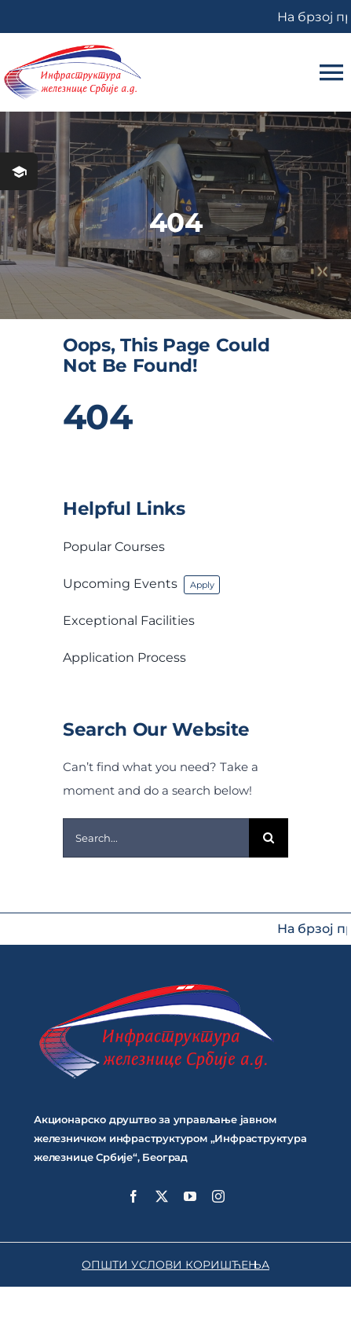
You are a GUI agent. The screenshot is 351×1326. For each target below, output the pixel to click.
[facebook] (133, 1196)
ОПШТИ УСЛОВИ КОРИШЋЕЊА (175, 1265)
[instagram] (218, 1196)
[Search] (268, 838)
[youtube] (190, 1196)
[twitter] (161, 1196)
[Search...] (156, 838)
